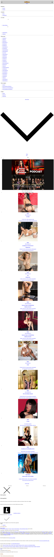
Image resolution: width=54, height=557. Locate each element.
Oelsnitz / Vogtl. (21, 546)
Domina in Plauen (22, 531)
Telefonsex (44, 485)
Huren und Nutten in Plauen (24, 528)
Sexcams (27, 485)
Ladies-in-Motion (12, 25)
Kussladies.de (4, 60)
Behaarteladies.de (5, 42)
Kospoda (17, 545)
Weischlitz (13, 546)
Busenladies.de (5, 45)
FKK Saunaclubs (7, 86)
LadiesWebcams (12, 32)
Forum (3, 13)
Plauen (4, 545)
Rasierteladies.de (5, 73)
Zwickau (12, 545)
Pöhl (9, 546)
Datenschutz (4, 96)
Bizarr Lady (16, 531)
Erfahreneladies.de (5, 51)
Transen (13, 528)
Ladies (46, 532)
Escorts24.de (4, 52)
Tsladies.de (4, 77)
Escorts (10, 528)
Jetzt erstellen (10, 514)
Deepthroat (50, 533)
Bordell (23, 533)
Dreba (10, 545)
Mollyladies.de (5, 64)
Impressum (4, 94)
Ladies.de (4, 84)
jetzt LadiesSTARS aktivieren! (15, 543)
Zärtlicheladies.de (5, 80)
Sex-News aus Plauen (12, 537)
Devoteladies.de (5, 48)
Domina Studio (8, 532)
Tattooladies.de (5, 76)
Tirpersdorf (38, 546)
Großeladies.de (5, 55)
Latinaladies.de (5, 61)
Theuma (11, 546)
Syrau (4, 546)
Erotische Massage (17, 528)
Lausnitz (26, 545)
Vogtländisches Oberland (27, 546)
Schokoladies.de (5, 74)
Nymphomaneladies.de (6, 67)
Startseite (4, 8)
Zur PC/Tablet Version (3, 526)
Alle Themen (10, 485)
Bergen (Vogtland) (33, 546)
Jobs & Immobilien (7, 89)
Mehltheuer (17, 546)
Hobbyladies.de (5, 57)
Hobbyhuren (8, 87)
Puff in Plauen (27, 533)
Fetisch (43, 531)
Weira (14, 545)
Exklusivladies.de (5, 54)
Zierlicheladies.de (5, 79)
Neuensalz (6, 546)
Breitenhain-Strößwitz (32, 545)
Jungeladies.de (5, 58)
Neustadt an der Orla (21, 545)
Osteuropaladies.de (5, 70)
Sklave (50, 531)
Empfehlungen (5, 15)
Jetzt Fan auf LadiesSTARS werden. (44, 540)
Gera (28, 545)
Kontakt (4, 93)
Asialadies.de (4, 38)
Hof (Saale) (7, 545)
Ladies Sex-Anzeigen (5, 528)
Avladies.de (4, 39)
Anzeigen (4, 9)
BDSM (3, 531)
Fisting (9, 533)
